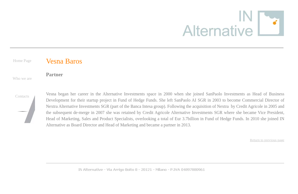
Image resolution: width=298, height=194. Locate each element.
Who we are (154, 160)
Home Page (136, 160)
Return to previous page (267, 140)
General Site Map (189, 160)
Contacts (170, 160)
